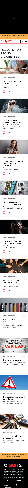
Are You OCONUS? (16, 37)
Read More (7, 91)
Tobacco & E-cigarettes (9, 77)
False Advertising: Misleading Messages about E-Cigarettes (12, 122)
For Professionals (7, 487)
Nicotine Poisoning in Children (12, 82)
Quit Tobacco (6, 484)
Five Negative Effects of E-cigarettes (13, 437)
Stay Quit (6, 485)
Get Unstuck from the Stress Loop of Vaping (12, 242)
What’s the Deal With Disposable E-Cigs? (12, 281)
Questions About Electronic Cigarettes (12, 203)
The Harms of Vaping (12, 360)
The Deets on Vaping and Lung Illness (14, 398)
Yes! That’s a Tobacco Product (12, 320)
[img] (14, 67)
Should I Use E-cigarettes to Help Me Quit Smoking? (13, 163)
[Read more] (7, 91)
